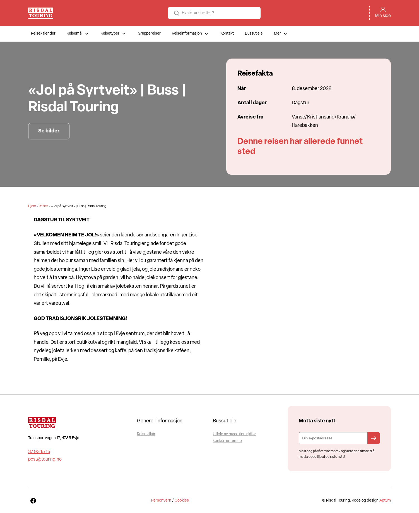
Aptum (385, 501)
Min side (383, 16)
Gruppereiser (149, 34)
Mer (281, 33)
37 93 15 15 (39, 452)
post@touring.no (45, 459)
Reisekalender (43, 34)
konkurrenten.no (227, 441)
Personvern (161, 501)
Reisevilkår (146, 434)
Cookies (182, 501)
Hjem (32, 206)
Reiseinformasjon (190, 33)
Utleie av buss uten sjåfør (234, 434)
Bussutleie (254, 34)
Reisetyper (114, 33)
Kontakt (227, 34)
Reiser (43, 206)
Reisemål (78, 33)
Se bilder (48, 131)
